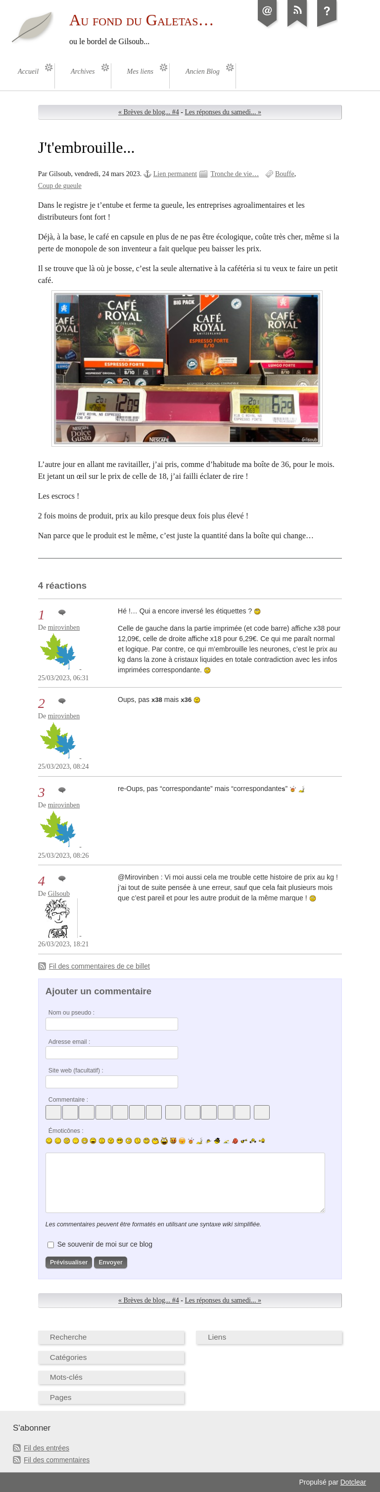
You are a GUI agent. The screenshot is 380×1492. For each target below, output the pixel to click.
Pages (61, 1397)
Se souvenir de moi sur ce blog (104, 1244)
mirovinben (64, 627)
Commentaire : (68, 1099)
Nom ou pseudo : (71, 1012)
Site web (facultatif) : (75, 1070)
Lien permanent (175, 174)
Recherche (68, 1337)
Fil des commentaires (57, 1460)
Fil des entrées (46, 1448)
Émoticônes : (66, 1130)
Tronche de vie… (235, 174)
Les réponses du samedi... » (223, 112)
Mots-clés (66, 1377)
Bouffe (284, 174)
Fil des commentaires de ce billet (99, 966)
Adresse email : (69, 1041)
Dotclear (353, 1482)
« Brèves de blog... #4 (148, 112)
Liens (217, 1337)
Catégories (68, 1357)
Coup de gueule (60, 185)
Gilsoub (59, 893)
